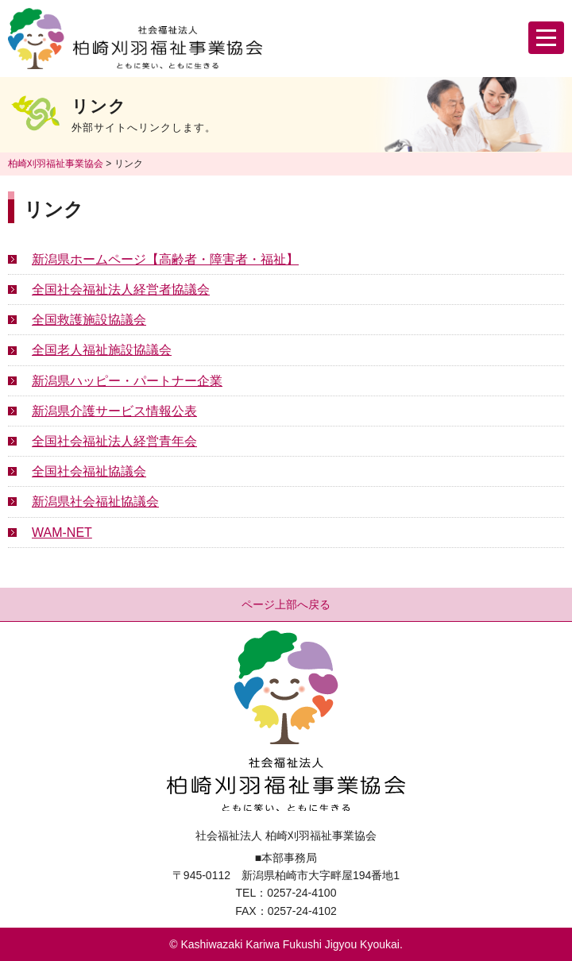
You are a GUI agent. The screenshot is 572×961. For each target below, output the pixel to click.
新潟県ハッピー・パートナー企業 (127, 381)
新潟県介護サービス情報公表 (114, 411)
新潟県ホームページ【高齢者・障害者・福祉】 (165, 259)
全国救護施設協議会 (89, 319)
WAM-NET (62, 532)
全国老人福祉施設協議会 (102, 350)
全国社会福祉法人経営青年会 (114, 441)
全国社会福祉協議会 (89, 471)
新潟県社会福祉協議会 (95, 501)
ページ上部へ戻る (286, 604)
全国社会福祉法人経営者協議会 (121, 289)
